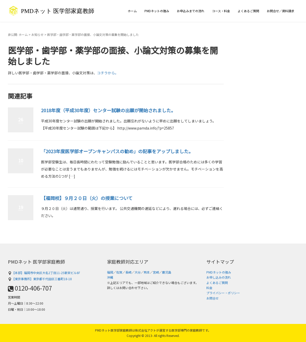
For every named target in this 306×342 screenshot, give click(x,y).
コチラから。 (107, 72)
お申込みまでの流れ (190, 11)
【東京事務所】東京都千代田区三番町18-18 (40, 279)
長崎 (128, 272)
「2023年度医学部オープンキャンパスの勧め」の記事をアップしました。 (117, 151)
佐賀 (119, 272)
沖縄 (110, 277)
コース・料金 (221, 11)
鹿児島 (166, 272)
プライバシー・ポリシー (223, 293)
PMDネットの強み (156, 11)
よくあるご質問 (248, 11)
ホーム (132, 11)
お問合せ (212, 298)
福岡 (110, 272)
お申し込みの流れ (218, 277)
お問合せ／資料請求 (280, 11)
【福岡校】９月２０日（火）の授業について (86, 198)
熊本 (147, 272)
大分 (138, 272)
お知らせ (37, 34)
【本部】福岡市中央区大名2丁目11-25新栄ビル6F (44, 272)
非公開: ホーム (18, 34)
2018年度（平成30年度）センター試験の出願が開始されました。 (108, 110)
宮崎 (156, 272)
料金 (209, 288)
